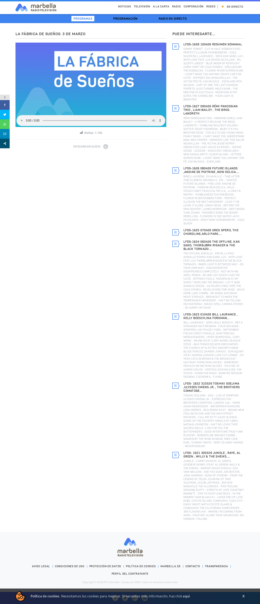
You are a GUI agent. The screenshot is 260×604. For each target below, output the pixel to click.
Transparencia (216, 566)
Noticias (124, 6)
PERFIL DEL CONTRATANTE (130, 573)
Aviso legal (41, 566)
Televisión (142, 6)
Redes (211, 6)
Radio (176, 6)
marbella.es (170, 566)
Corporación (193, 6)
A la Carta (161, 6)
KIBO (137, 582)
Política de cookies (141, 566)
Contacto (192, 566)
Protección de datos (105, 566)
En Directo (235, 6)
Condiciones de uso (69, 566)
